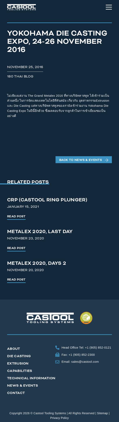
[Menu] (109, 7)
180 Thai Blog (20, 76)
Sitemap (102, 413)
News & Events (22, 385)
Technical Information (31, 378)
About (13, 349)
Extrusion (18, 363)
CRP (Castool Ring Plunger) (47, 200)
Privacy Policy (59, 418)
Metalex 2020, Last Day (40, 231)
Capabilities (19, 371)
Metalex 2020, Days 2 (36, 263)
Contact (16, 393)
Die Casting (19, 356)
